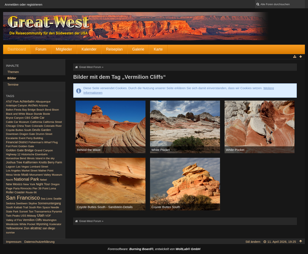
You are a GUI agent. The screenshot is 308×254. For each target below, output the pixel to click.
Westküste (12, 224)
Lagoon (10, 166)
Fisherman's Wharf (39, 142)
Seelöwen (22, 203)
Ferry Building (34, 138)
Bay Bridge (29, 109)
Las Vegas (22, 166)
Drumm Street (44, 134)
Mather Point (45, 170)
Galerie (138, 49)
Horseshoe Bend (16, 158)
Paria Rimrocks (22, 188)
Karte (158, 49)
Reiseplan (114, 49)
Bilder (11, 78)
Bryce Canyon (15, 117)
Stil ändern (253, 241)
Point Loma (49, 188)
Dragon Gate (27, 134)
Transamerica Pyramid (48, 211)
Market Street (30, 170)
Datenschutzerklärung (39, 241)
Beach (40, 109)
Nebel (43, 179)
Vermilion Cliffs (32, 220)
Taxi (31, 211)
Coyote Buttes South (18, 130)
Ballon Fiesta (13, 109)
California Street (52, 121)
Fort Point (11, 146)
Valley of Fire (14, 220)
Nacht (9, 179)
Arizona (43, 105)
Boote (46, 113)
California (36, 121)
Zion (26, 228)
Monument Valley (40, 174)
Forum (40, 49)
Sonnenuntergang (49, 203)
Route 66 (31, 192)
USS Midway (28, 215)
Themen (13, 72)
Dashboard (17, 49)
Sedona (10, 203)
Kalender (89, 49)
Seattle (57, 198)
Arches (33, 105)
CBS (27, 117)
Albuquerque (42, 101)
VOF (48, 215)
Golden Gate (26, 146)
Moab (24, 174)
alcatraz (36, 228)
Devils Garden (41, 130)
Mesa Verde (13, 174)
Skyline (32, 203)
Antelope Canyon (16, 105)
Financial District (17, 142)
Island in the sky (44, 158)
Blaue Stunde (34, 113)
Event (22, 138)
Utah (40, 215)
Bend (48, 109)
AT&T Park (12, 101)
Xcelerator (55, 224)
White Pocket (27, 224)
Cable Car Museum (17, 121)
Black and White (15, 113)
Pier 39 (37, 188)
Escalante (12, 138)
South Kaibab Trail (17, 207)
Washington (50, 220)
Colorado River (53, 125)
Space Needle (50, 207)
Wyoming (42, 224)
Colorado (37, 125)
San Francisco (23, 198)
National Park (26, 179)
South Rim (35, 207)
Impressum (13, 241)
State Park (12, 211)
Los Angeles (13, 170)
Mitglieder (64, 49)
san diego (49, 228)
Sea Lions (47, 198)
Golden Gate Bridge (20, 150)
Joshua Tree (14, 162)
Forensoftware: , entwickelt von (154, 249)
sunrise (10, 232)
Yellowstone (14, 228)
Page (9, 188)
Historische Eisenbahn (34, 154)
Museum (57, 174)
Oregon (55, 184)
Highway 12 (13, 154)
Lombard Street (39, 166)
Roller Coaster (15, 192)
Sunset (23, 211)
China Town (24, 125)
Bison (55, 109)
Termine (12, 84)
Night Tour (43, 184)
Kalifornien (30, 162)
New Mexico (14, 184)
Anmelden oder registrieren (23, 4)
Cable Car (37, 117)
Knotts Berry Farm (50, 162)
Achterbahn (27, 101)
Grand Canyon (43, 150)
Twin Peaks (13, 215)
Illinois (31, 158)
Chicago (11, 125)
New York (29, 184)
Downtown (12, 134)
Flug (55, 142)
